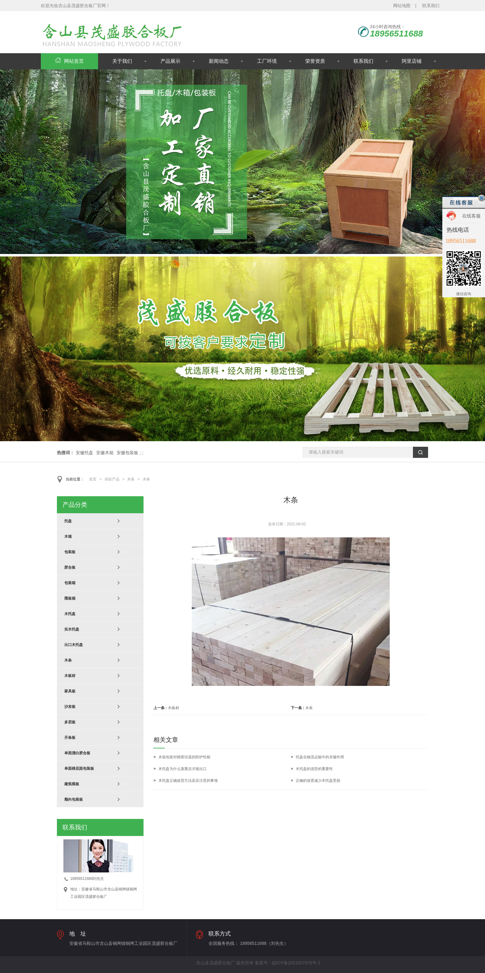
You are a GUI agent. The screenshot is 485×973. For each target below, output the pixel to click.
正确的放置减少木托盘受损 (318, 780)
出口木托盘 (73, 645)
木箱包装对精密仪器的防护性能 (184, 757)
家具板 (69, 691)
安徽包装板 (127, 452)
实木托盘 (71, 629)
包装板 (69, 552)
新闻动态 (219, 61)
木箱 (68, 536)
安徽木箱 (105, 452)
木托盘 (69, 614)
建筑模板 (71, 784)
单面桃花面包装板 (79, 768)
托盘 (68, 521)
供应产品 (112, 479)
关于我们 (122, 61)
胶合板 (69, 567)
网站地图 (401, 5)
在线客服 (471, 215)
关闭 (481, 198)
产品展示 (170, 61)
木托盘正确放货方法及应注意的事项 (188, 780)
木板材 (173, 708)
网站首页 (69, 61)
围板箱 (69, 598)
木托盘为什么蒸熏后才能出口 (182, 769)
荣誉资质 (315, 61)
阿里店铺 (412, 61)
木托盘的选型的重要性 (314, 769)
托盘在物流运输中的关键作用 (320, 757)
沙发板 (69, 706)
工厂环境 (267, 61)
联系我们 (431, 5)
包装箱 (69, 583)
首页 (93, 479)
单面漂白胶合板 (77, 753)
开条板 (69, 737)
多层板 (69, 722)
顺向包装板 (73, 799)
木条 (131, 479)
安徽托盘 (84, 452)
